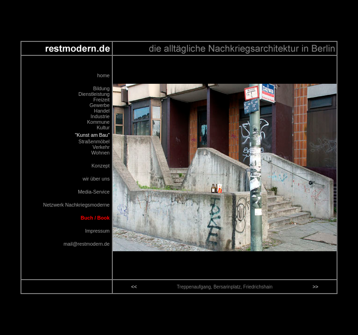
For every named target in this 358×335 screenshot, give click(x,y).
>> (315, 286)
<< (134, 286)
